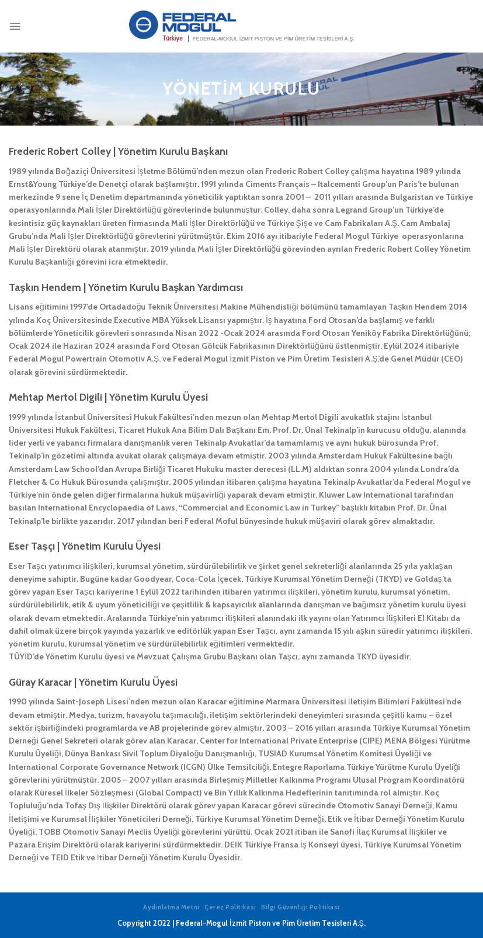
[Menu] (15, 26)
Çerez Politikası (230, 907)
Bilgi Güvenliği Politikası (300, 907)
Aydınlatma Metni (171, 907)
